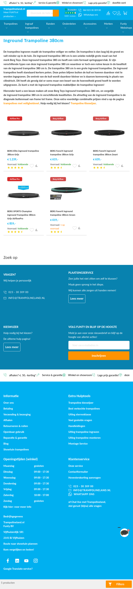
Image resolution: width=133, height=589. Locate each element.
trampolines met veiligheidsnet (21, 103)
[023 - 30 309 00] (24, 292)
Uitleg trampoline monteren (84, 437)
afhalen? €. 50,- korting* (21, 2)
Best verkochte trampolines (84, 408)
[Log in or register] (119, 13)
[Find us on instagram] (35, 560)
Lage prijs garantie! (97, 2)
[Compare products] (108, 13)
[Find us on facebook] (7, 560)
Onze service (75, 466)
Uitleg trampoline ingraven (83, 432)
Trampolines (10, 25)
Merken (108, 25)
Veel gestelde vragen (80, 420)
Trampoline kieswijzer (80, 402)
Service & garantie (47, 2)
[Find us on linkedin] (17, 560)
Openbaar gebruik (13, 432)
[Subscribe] (98, 355)
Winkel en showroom (72, 2)
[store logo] (14, 9)
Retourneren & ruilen (15, 426)
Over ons (8, 402)
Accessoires (89, 25)
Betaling (8, 408)
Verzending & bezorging (17, 414)
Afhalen (7, 420)
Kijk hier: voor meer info (17, 506)
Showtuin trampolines (16, 449)
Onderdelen (69, 25)
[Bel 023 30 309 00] (89, 10)
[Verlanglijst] (115, 13)
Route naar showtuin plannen (20, 543)
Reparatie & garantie (15, 437)
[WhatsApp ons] (88, 15)
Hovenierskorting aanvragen (84, 477)
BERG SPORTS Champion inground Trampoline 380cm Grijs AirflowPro (21, 215)
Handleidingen (76, 426)
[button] (32, 166)
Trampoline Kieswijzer (83, 103)
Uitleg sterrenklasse (79, 414)
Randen (50, 25)
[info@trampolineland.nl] (24, 298)
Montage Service (78, 443)
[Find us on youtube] (26, 560)
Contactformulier (78, 471)
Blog (5, 443)
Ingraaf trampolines (32, 27)
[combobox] (40, 13)
